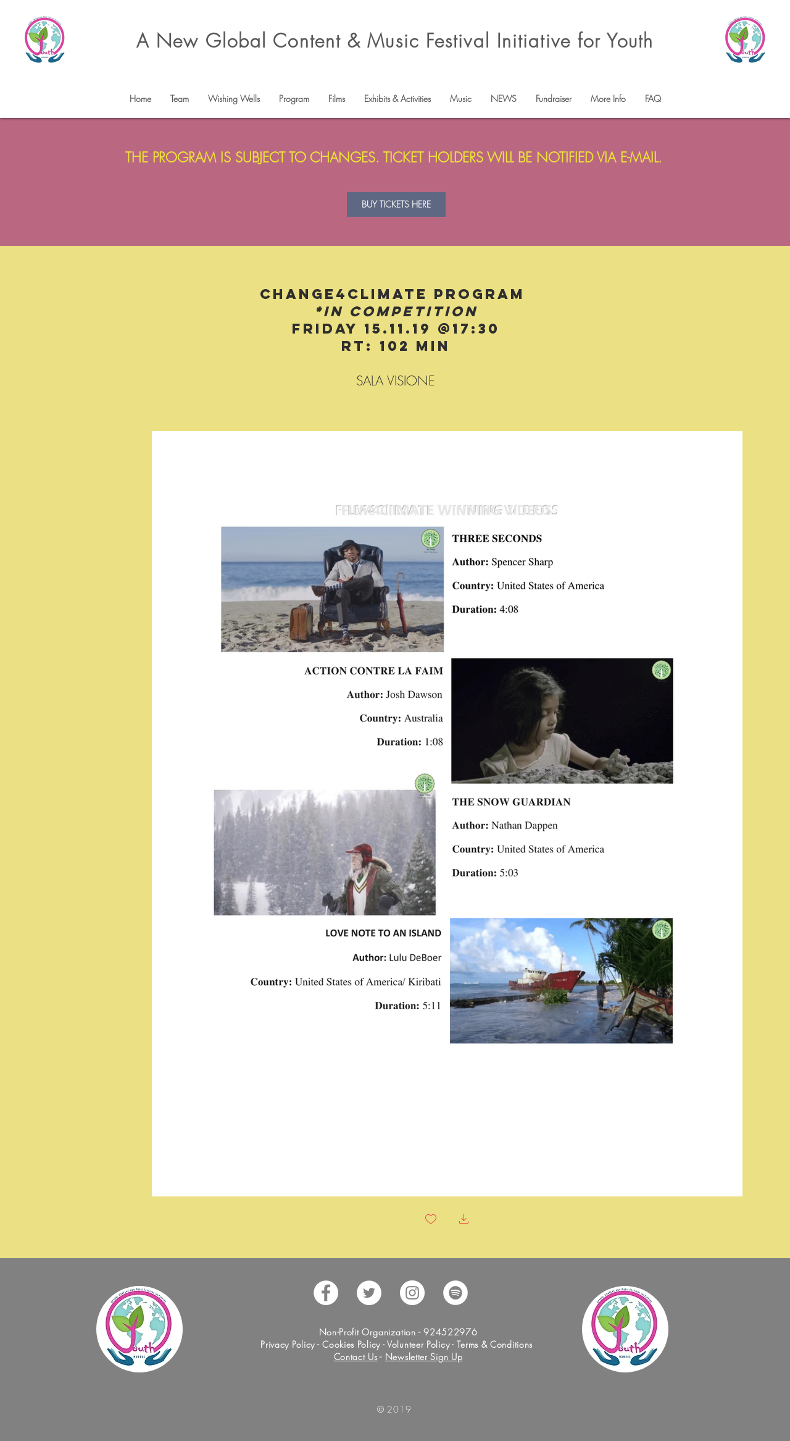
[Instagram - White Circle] (412, 1292)
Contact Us (356, 1357)
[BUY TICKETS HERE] (396, 204)
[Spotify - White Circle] (455, 1292)
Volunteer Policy (417, 1344)
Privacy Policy (288, 1344)
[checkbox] (430, 1220)
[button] (179, 98)
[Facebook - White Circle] (326, 1292)
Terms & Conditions (495, 1344)
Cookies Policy (351, 1344)
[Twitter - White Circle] (369, 1292)
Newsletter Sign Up (424, 1357)
